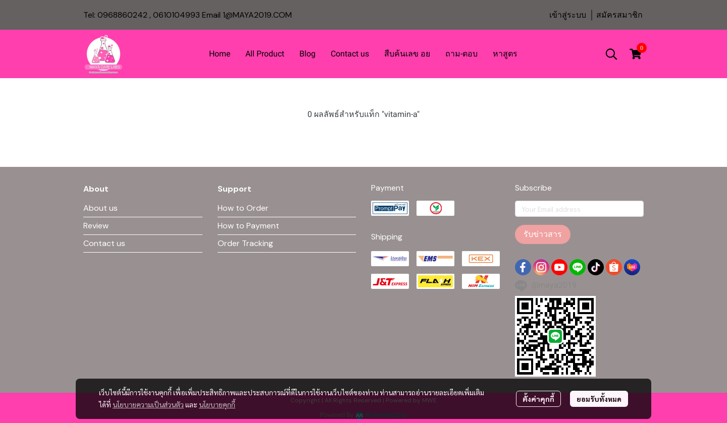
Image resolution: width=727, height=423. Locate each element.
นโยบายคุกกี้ (217, 404)
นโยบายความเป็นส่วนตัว (148, 404)
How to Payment (248, 225)
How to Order (243, 208)
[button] (611, 54)
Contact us (104, 243)
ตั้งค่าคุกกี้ (538, 398)
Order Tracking (245, 243)
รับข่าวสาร (543, 234)
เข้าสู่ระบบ (567, 15)
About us (100, 208)
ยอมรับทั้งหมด (599, 398)
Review (96, 225)
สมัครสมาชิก (619, 15)
